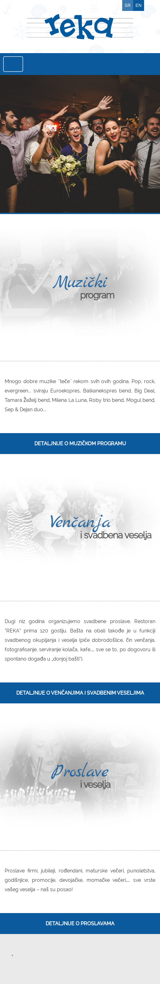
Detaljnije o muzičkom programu (80, 444)
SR (128, 5)
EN (139, 5)
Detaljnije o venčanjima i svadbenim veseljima (80, 693)
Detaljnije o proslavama (80, 924)
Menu (13, 64)
